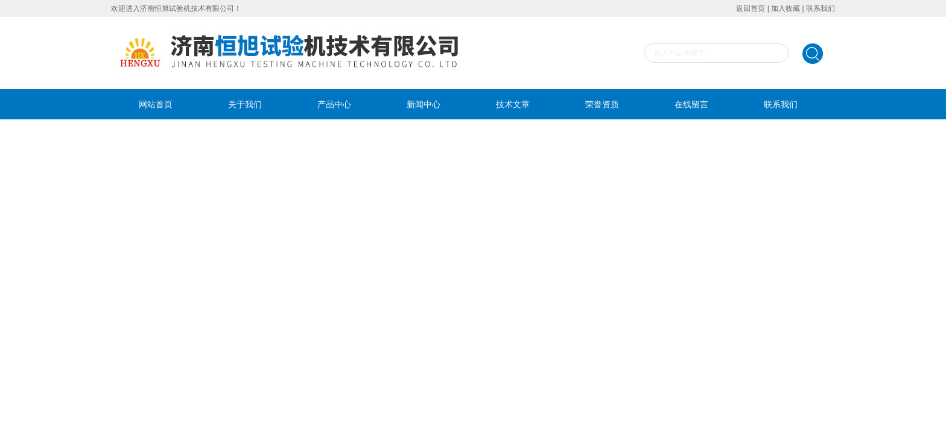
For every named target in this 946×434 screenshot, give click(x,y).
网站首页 (156, 104)
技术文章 (513, 104)
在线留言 (691, 104)
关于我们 (245, 104)
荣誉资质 (602, 104)
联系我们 (820, 8)
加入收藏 (785, 8)
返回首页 (750, 8)
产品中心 (334, 104)
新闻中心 (423, 104)
